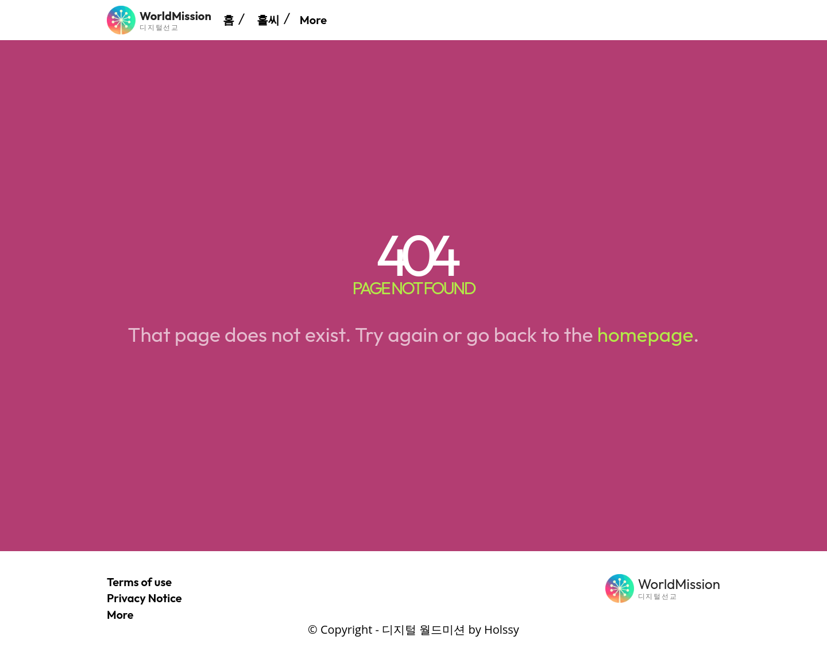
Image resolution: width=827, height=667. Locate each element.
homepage (645, 334)
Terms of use (139, 582)
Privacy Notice (144, 598)
